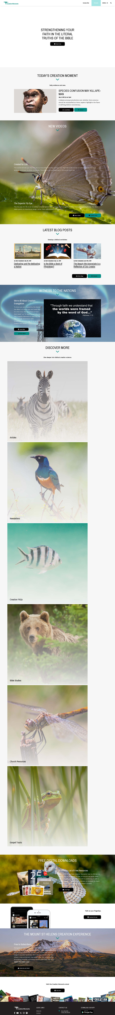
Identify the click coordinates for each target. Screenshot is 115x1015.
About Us (38, 1010)
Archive (80, 110)
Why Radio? (22, 333)
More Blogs (79, 276)
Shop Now (57, 990)
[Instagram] (24, 1013)
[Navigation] (105, 3)
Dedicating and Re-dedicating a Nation (27, 265)
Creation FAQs (93, 215)
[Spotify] (27, 1013)
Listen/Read (66, 110)
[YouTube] (17, 1013)
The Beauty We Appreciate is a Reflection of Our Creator (87, 265)
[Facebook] (14, 1013)
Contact (38, 1013)
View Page (66, 890)
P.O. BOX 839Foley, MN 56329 (65, 1011)
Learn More (21, 329)
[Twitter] (21, 1013)
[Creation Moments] (11, 3)
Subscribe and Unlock (24, 968)
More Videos (76, 215)
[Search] (111, 3)
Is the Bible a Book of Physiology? (53, 265)
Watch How (57, 44)
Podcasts (94, 276)
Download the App (92, 917)
